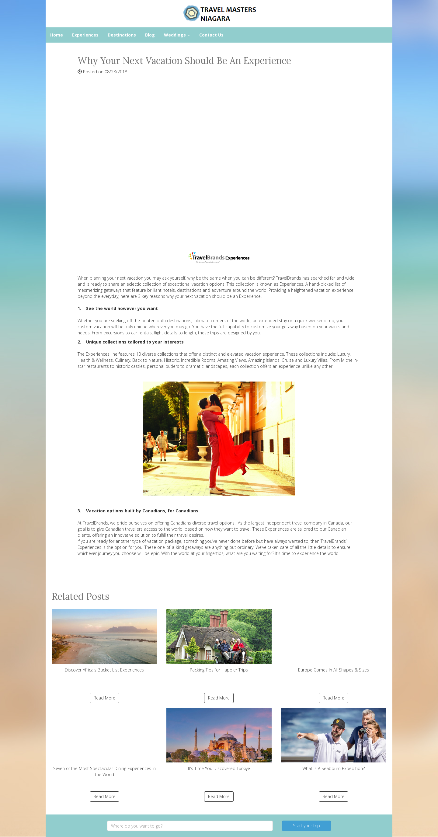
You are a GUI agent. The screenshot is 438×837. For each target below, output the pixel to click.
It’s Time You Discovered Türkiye (219, 739)
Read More (104, 698)
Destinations (122, 35)
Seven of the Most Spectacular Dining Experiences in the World (104, 742)
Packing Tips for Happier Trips (219, 641)
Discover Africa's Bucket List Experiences (104, 641)
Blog (150, 35)
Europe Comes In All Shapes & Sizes (333, 641)
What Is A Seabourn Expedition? (333, 739)
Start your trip (306, 825)
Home (56, 35)
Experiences (85, 35)
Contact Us (211, 35)
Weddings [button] (177, 35)
